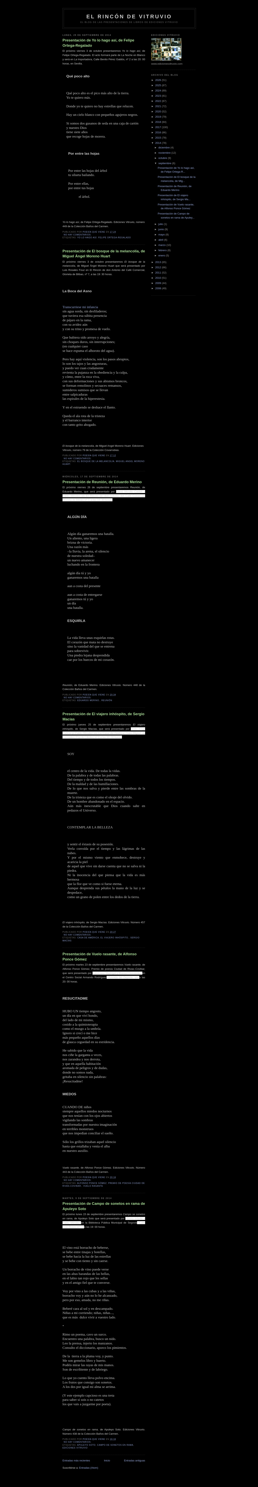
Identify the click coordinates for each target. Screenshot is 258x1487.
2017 (158, 127)
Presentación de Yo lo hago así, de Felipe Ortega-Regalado (98, 42)
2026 (158, 80)
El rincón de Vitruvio (129, 16)
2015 (158, 137)
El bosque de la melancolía (95, 461)
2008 (158, 288)
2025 (158, 85)
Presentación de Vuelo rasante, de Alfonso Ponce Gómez (99, 956)
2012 (158, 267)
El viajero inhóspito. (115, 938)
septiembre (165, 163)
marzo (162, 245)
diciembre (164, 147)
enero (162, 255)
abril (161, 239)
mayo (161, 234)
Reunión (106, 700)
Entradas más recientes (76, 1460)
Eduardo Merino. (88, 700)
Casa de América (88, 938)
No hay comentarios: (78, 235)
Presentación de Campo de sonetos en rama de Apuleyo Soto (103, 1206)
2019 (158, 116)
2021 (158, 106)
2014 (158, 142)
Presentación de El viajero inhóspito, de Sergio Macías (103, 716)
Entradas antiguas (134, 1460)
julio (161, 224)
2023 (158, 95)
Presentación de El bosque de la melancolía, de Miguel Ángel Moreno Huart (103, 253)
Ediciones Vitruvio (75, 1448)
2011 (158, 272)
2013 (158, 262)
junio (161, 229)
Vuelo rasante (93, 1186)
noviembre (164, 152)
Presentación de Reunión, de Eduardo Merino (102, 482)
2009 (158, 283)
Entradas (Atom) (88, 1467)
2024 (158, 90)
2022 (158, 101)
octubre (163, 158)
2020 (158, 111)
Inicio (107, 1460)
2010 (158, 277)
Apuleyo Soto (86, 1445)
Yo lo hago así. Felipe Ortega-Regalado (104, 237)
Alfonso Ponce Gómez (92, 1183)
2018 (158, 121)
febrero (162, 250)
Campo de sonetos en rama (115, 1445)
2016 (158, 132)
